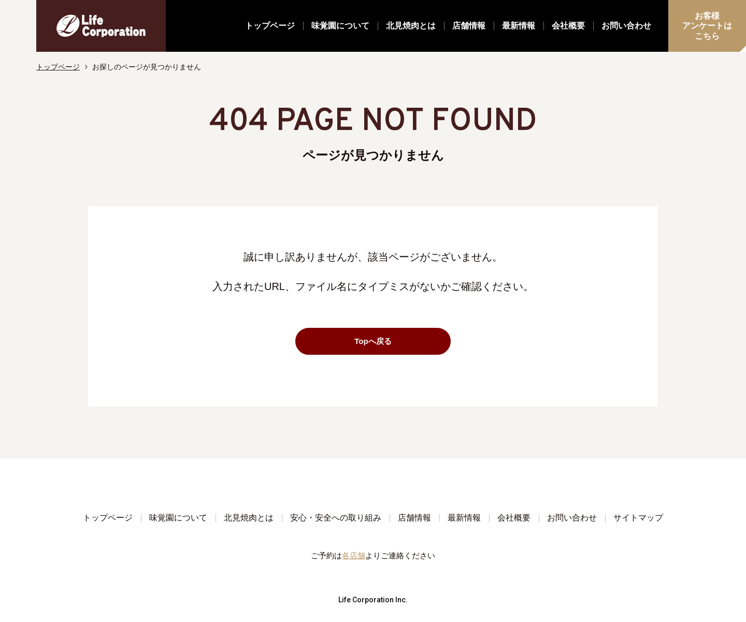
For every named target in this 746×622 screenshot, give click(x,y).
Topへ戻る (398, 341)
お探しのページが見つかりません (146, 67)
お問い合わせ (626, 25)
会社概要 (568, 25)
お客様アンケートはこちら (707, 25)
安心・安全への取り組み (335, 517)
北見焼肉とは (411, 25)
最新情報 (518, 25)
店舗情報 (468, 25)
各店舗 (353, 555)
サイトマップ (638, 517)
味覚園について (340, 25)
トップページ (270, 25)
